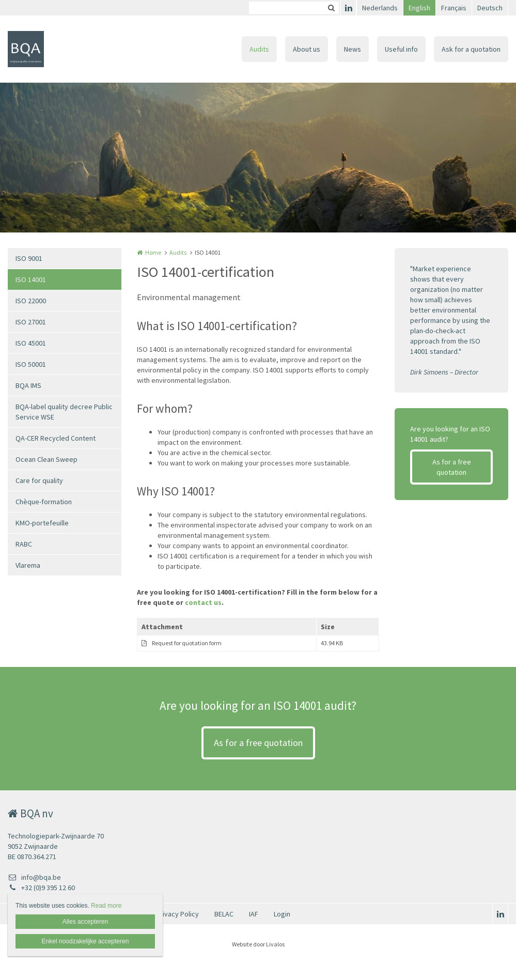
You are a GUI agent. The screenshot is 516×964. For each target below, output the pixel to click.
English (419, 7)
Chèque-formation (43, 501)
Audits (259, 49)
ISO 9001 (28, 258)
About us (306, 49)
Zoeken (331, 8)
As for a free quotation (451, 467)
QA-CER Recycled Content (55, 438)
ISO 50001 (30, 364)
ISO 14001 (30, 279)
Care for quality (39, 480)
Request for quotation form (187, 643)
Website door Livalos (258, 944)
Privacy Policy (177, 914)
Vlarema (27, 565)
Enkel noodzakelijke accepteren (85, 941)
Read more (106, 905)
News (352, 49)
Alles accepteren (85, 921)
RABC (23, 544)
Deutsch (490, 7)
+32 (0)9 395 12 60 (41, 887)
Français (453, 7)
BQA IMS (28, 385)
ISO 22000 (30, 300)
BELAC (223, 914)
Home (153, 252)
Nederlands (380, 7)
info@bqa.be (34, 877)
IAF (253, 914)
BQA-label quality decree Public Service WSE (64, 412)
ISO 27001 (30, 321)
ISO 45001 (30, 343)
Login (282, 914)
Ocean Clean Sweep (46, 459)
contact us (203, 602)
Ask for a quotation (471, 49)
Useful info (401, 49)
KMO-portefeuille (42, 522)
